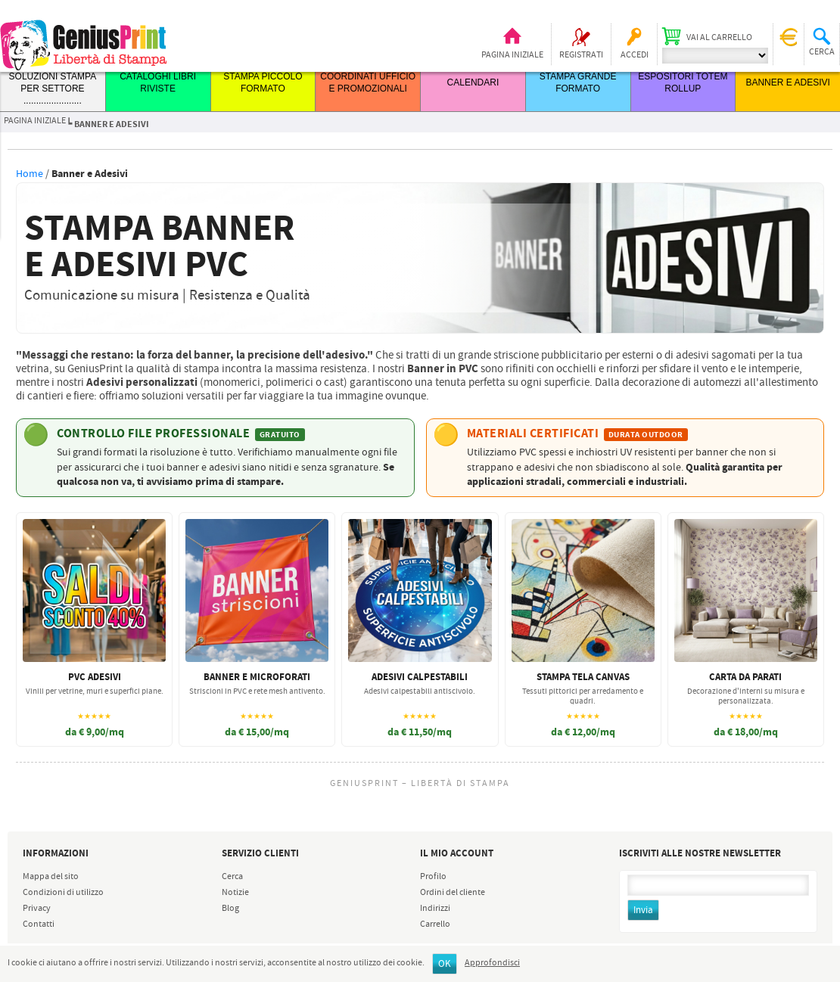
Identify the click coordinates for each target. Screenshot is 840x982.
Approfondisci (492, 963)
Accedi (635, 55)
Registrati (581, 55)
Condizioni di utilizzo (63, 893)
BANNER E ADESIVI (787, 82)
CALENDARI (473, 82)
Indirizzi (435, 909)
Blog (230, 909)
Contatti (38, 924)
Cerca (232, 877)
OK (444, 964)
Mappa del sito (51, 877)
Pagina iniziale (512, 55)
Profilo (433, 877)
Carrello (435, 924)
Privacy (37, 909)
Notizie (235, 893)
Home (29, 174)
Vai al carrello (719, 38)
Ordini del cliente (452, 893)
